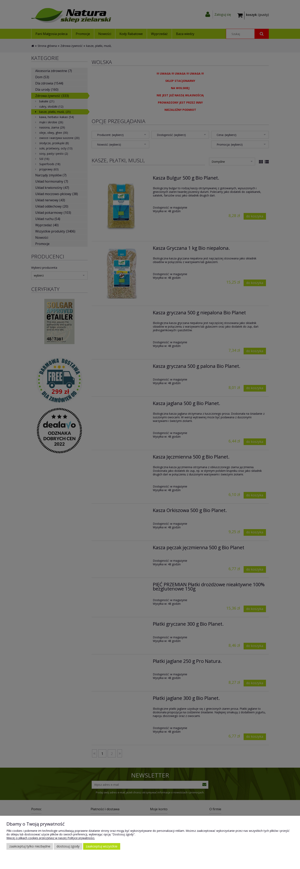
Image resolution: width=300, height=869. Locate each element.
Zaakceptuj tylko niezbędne (29, 846)
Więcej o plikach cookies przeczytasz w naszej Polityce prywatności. (50, 838)
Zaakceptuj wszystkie (101, 846)
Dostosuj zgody (68, 846)
